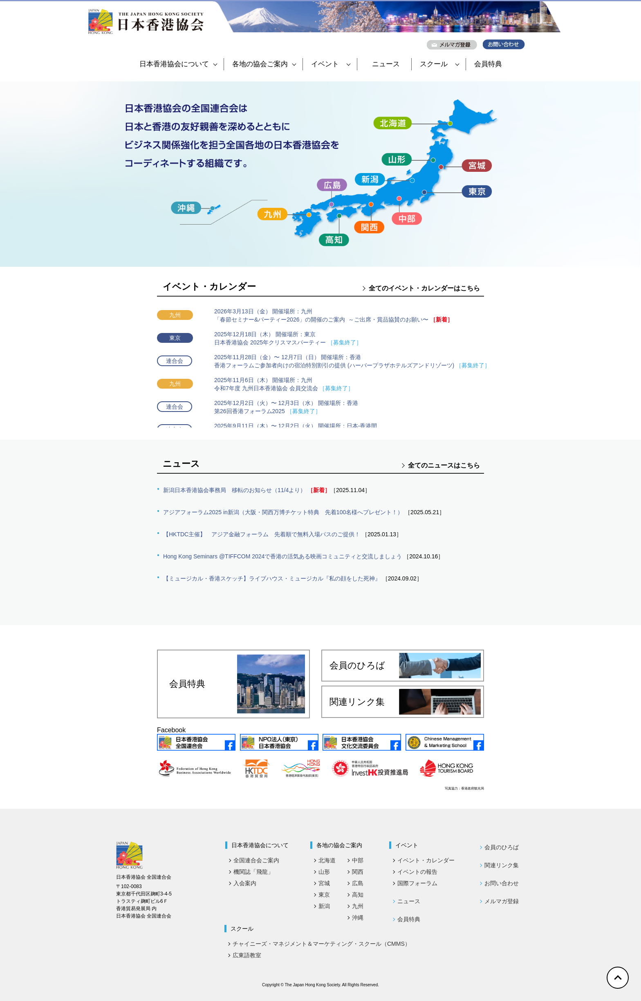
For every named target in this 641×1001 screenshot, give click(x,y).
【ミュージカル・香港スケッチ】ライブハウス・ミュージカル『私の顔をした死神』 (272, 578)
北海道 (327, 860)
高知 (357, 894)
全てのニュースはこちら (444, 465)
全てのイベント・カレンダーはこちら (424, 288)
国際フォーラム (417, 883)
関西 (357, 871)
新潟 (324, 906)
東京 (324, 894)
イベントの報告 (417, 871)
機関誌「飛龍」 (253, 871)
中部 (357, 860)
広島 (357, 883)
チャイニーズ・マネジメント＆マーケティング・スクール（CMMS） (321, 943)
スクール (439, 64)
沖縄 (357, 917)
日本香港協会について (178, 64)
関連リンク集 (405, 701)
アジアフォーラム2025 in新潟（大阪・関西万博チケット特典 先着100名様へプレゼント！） (283, 512)
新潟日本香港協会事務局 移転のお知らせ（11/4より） (234, 490)
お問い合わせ (501, 883)
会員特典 (488, 64)
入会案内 (244, 883)
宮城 (324, 883)
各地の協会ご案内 (264, 64)
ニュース (386, 64)
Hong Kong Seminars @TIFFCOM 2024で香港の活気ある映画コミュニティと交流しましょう (282, 556)
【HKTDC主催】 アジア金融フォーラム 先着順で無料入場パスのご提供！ (261, 534)
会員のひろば (405, 665)
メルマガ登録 (501, 901)
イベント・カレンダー (426, 860)
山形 (324, 871)
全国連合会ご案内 (256, 860)
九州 (357, 906)
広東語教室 (247, 955)
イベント (330, 64)
